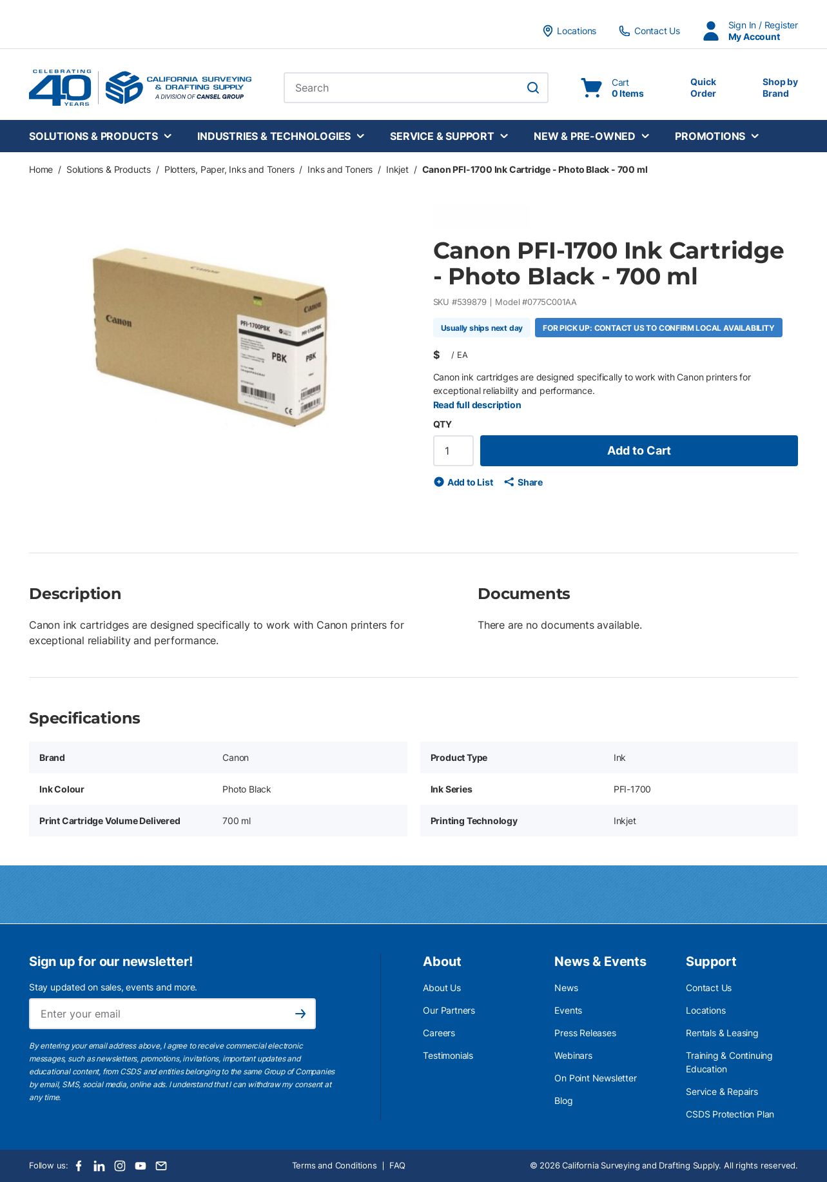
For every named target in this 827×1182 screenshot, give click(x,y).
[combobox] (416, 87)
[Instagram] (119, 1166)
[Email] (161, 1166)
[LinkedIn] (99, 1166)
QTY (442, 424)
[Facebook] (78, 1166)
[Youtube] (140, 1166)
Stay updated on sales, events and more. (113, 986)
